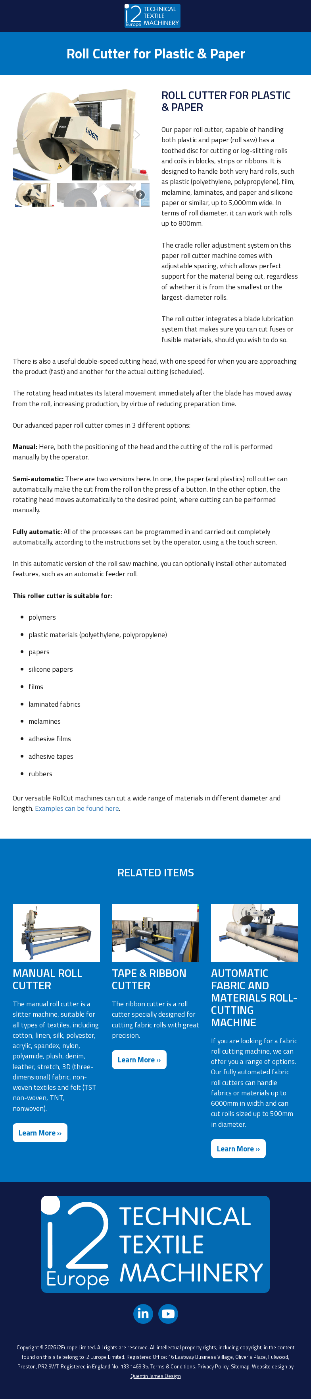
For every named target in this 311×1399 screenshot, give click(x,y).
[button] (25, 134)
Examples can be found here (77, 808)
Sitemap (240, 1366)
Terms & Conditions (172, 1366)
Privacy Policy (213, 1366)
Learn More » (40, 1132)
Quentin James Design (156, 1376)
